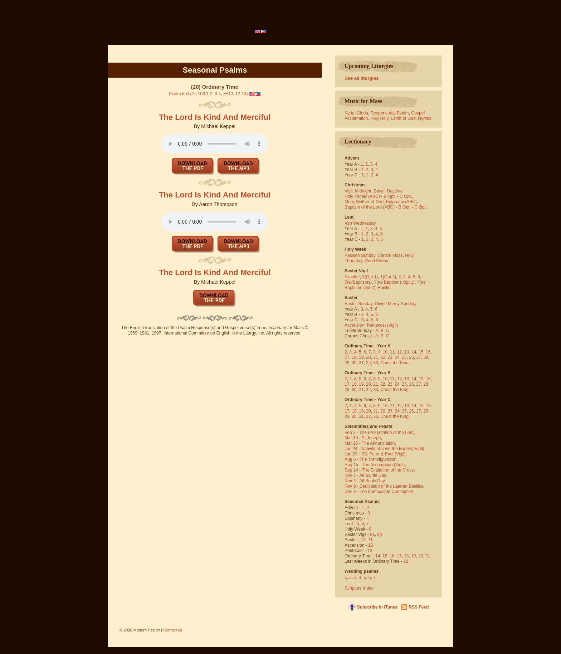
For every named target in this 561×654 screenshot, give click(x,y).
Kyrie (349, 113)
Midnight (363, 191)
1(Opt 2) (388, 276)
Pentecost (376, 325)
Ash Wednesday (360, 223)
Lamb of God (403, 118)
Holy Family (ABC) (362, 196)
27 (418, 357)
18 (354, 357)
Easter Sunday (358, 303)
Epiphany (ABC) (401, 201)
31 (361, 362)
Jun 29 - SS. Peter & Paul (369, 454)
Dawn (379, 191)
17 (347, 357)
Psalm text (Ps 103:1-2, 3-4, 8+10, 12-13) (208, 93)
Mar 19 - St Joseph (363, 437)
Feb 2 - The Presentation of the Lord (379, 432)
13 (406, 352)
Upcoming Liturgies (369, 66)
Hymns (424, 118)
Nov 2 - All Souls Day (365, 480)
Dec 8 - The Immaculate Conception (379, 491)
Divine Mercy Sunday (395, 303)
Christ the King (394, 362)
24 (397, 357)
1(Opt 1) (370, 276)
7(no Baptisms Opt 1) (394, 282)
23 (389, 357)
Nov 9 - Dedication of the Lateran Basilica (384, 486)
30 (354, 362)
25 (404, 357)
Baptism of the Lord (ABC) (370, 207)
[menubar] (260, 31)
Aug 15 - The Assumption (369, 464)
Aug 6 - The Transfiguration (370, 459)
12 (399, 352)
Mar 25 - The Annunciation (370, 443)
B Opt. (390, 196)
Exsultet (352, 276)
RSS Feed (419, 607)
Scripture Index (359, 588)
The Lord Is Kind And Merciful (214, 117)
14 (413, 352)
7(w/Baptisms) (358, 282)
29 (347, 362)
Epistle (384, 287)
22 (382, 357)
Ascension (354, 325)
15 (421, 352)
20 (368, 357)
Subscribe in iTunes (377, 607)
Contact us (172, 630)
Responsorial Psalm (390, 113)
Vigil (348, 191)
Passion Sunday (360, 255)
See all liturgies (362, 78)
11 (392, 352)
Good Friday (376, 260)
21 (375, 357)
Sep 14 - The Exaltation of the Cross (379, 470)
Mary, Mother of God (364, 201)
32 (368, 362)
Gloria (362, 113)
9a (372, 534)
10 (385, 352)
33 (375, 362)
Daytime (395, 191)
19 (361, 357)
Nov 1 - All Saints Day (365, 475)
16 (428, 352)
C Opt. (406, 196)
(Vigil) (392, 325)
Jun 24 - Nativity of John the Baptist (378, 448)
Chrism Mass (390, 255)
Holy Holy (379, 118)
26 (411, 357)
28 (425, 357)
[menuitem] (260, 31)
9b (379, 534)
